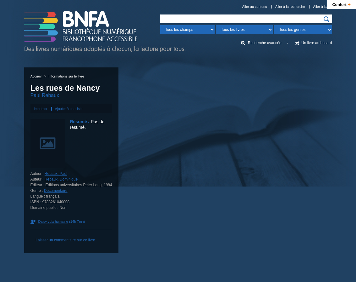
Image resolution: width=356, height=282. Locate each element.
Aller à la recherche (290, 7)
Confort (341, 4)
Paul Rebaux (44, 95)
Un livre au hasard (316, 43)
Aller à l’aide (322, 7)
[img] (326, 19)
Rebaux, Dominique (61, 179)
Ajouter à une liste (69, 109)
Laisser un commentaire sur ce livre (65, 240)
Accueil (35, 76)
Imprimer (40, 109)
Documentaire (56, 190)
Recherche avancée (265, 43)
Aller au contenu (254, 7)
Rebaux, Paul (56, 173)
